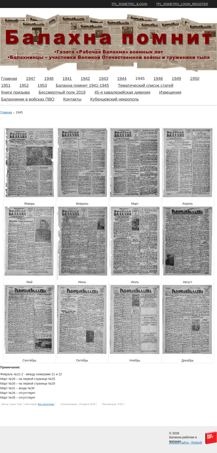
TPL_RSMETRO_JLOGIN (129, 4)
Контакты (72, 99)
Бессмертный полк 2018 (62, 92)
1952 (24, 85)
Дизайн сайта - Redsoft (185, 442)
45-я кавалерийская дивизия (122, 92)
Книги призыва (15, 92)
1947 (30, 78)
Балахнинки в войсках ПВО (27, 99)
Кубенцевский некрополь (114, 99)
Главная (9, 78)
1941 (67, 78)
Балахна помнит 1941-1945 (82, 85)
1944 (121, 78)
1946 (158, 78)
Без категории (46, 404)
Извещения (170, 92)
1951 (5, 85)
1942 (85, 78)
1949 (176, 78)
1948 (49, 78)
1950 (194, 78)
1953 (42, 85)
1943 (103, 78)
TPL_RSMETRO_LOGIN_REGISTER (182, 4)
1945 (140, 78)
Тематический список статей (145, 85)
